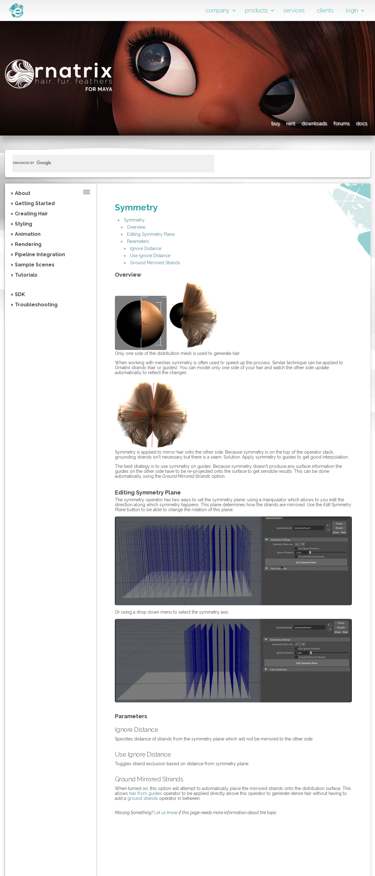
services (294, 10)
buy (213, 122)
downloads (280, 122)
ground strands (142, 798)
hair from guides (145, 793)
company (217, 10)
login (352, 10)
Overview (136, 227)
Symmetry (134, 220)
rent (241, 122)
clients (325, 10)
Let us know (166, 812)
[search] (106, 162)
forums (325, 122)
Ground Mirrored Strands (155, 262)
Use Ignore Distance (150, 255)
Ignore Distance (145, 248)
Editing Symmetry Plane (151, 234)
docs (359, 122)
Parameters (138, 241)
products (256, 10)
